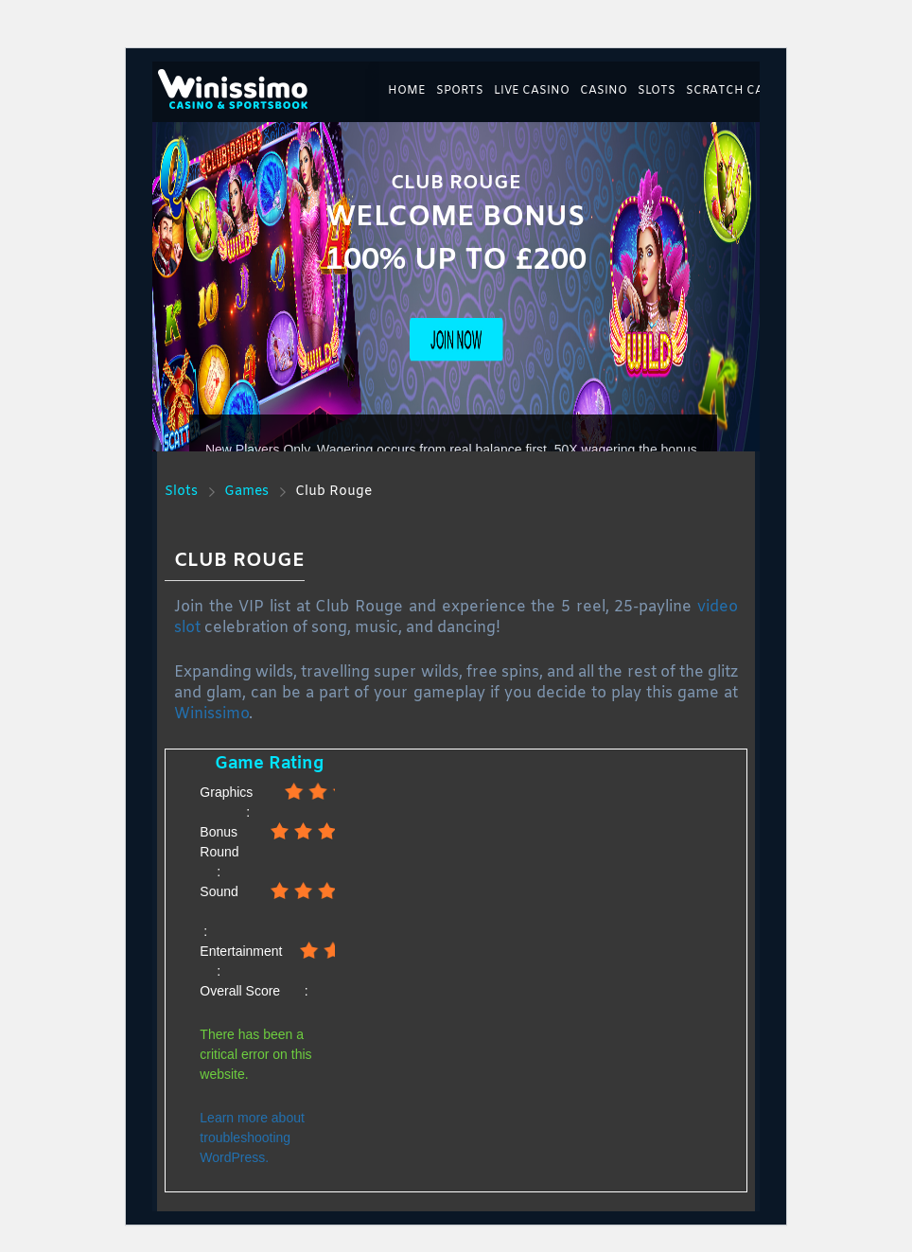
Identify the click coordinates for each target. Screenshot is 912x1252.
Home (407, 90)
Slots (656, 90)
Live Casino (532, 90)
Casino (603, 90)
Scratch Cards (736, 90)
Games (246, 492)
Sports (459, 90)
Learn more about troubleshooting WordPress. (252, 1137)
